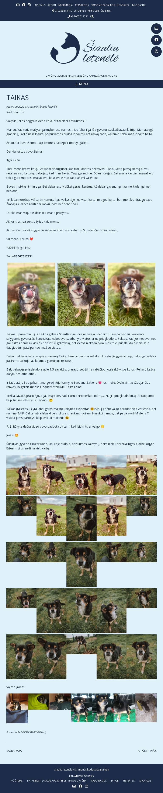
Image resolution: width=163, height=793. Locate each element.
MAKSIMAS (14, 751)
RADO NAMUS (99, 780)
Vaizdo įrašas (15, 687)
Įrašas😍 (12, 435)
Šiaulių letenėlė (48, 106)
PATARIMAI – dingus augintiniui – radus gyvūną (56, 780)
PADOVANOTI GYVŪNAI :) (31, 732)
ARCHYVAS (145, 780)
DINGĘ (114, 780)
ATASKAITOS (82, 5)
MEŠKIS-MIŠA (147, 751)
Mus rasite (139, 5)
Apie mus (40, 5)
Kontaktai (123, 5)
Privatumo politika (81, 776)
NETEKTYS (129, 780)
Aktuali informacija (60, 5)
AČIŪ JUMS (16, 780)
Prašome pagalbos (103, 5)
